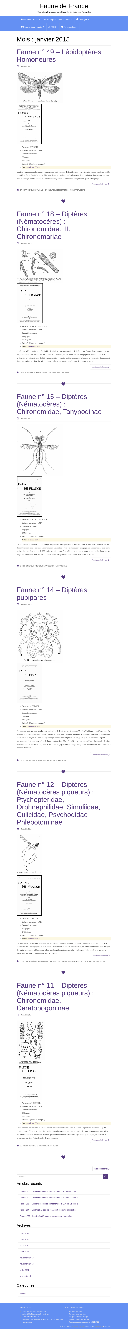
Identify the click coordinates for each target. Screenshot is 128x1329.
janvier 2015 (25, 1276)
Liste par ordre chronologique (79, 1319)
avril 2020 (24, 1245)
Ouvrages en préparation (77, 1314)
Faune (23, 1293)
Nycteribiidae (49, 760)
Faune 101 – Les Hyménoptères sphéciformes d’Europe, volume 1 (49, 1204)
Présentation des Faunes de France (34, 1311)
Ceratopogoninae (28, 1146)
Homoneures (49, 190)
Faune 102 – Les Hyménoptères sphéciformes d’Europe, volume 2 (49, 1197)
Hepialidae (38, 190)
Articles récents (102, 1169)
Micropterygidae (77, 190)
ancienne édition (34, 167)
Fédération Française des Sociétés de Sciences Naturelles (42, 1319)
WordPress (107, 1326)
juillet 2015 (24, 1270)
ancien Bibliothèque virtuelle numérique (35, 1314)
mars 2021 (24, 1239)
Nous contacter (69, 27)
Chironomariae (26, 373)
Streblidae (61, 760)
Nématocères (63, 373)
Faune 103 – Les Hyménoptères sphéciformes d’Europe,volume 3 (48, 1191)
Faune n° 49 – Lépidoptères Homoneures (59, 55)
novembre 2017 (27, 1258)
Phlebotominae (60, 961)
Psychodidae (73, 961)
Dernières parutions (75, 1311)
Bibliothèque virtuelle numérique (58, 19)
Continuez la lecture (101, 184)
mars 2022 (24, 1233)
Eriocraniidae (26, 190)
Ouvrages (82, 19)
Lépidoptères (62, 190)
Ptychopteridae (88, 961)
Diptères (52, 373)
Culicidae (24, 961)
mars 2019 (24, 1251)
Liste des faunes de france (74, 1307)
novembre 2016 (27, 1264)
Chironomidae (40, 373)
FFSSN (52, 27)
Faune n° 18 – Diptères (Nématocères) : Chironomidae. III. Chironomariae (52, 225)
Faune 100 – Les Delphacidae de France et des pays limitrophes (48, 1210)
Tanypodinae (61, 566)
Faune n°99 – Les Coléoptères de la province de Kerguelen (46, 1216)
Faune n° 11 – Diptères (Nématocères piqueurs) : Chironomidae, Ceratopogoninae (55, 997)
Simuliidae (100, 961)
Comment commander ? (32, 27)
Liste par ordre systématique (78, 1317)
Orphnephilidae (45, 961)
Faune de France (64, 6)
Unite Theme (89, 1326)
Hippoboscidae (35, 760)
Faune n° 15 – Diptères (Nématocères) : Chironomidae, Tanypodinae (59, 404)
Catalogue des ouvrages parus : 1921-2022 (84, 1322)
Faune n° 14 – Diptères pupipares (52, 593)
